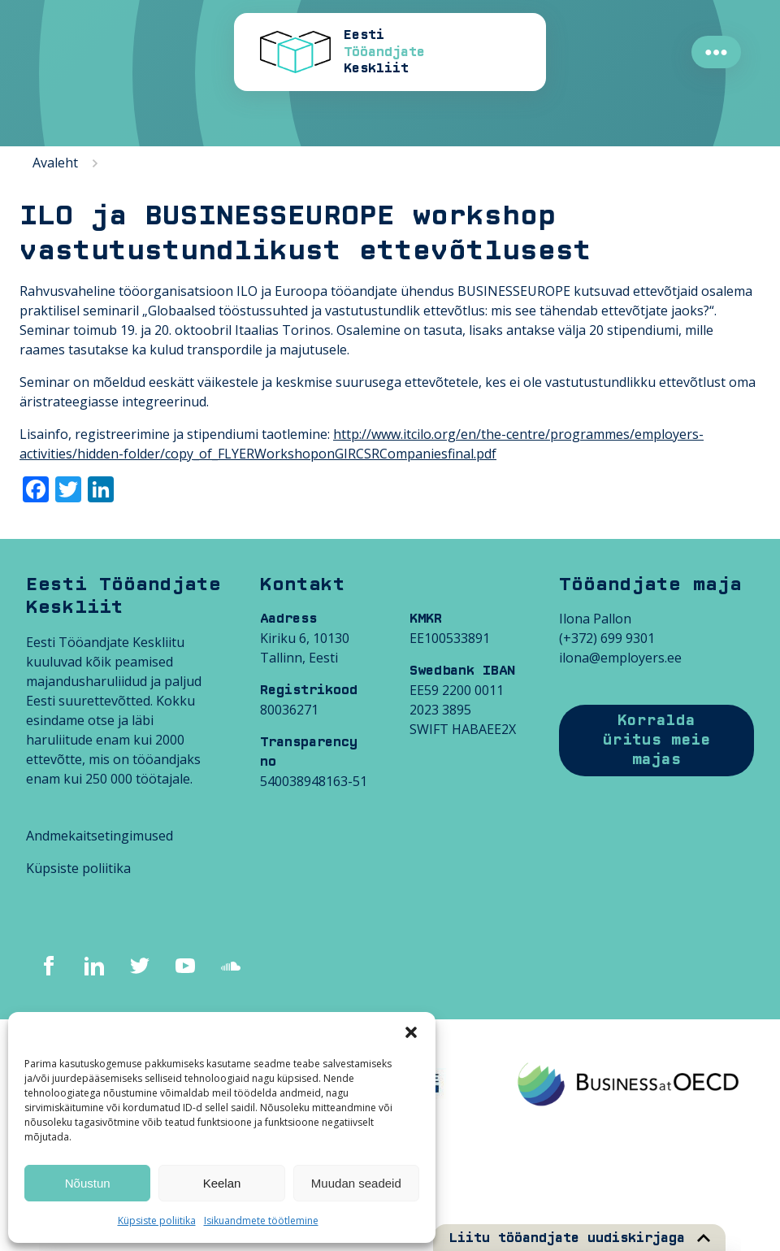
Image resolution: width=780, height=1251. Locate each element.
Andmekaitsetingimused (99, 836)
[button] (411, 1032)
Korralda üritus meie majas (656, 740)
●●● (716, 52)
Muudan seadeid (356, 1183)
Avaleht (55, 163)
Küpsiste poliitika (157, 1220)
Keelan (222, 1183)
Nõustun (87, 1183)
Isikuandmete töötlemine (261, 1220)
